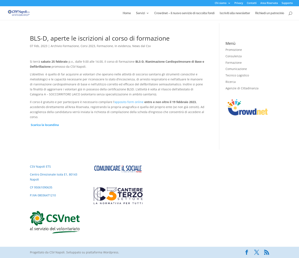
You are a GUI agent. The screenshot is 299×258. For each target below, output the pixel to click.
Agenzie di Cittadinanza (242, 88)
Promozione (233, 50)
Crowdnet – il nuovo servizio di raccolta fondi (184, 13)
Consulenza (233, 56)
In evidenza (123, 46)
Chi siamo (221, 3)
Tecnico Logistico (237, 75)
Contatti (252, 3)
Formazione (105, 46)
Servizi (140, 13)
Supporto (287, 3)
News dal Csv (141, 46)
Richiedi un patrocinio (269, 13)
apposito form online (128, 102)
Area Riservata (269, 3)
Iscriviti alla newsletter (235, 13)
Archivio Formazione (65, 46)
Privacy (238, 3)
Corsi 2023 (88, 46)
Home (127, 13)
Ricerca (230, 82)
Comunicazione (236, 69)
